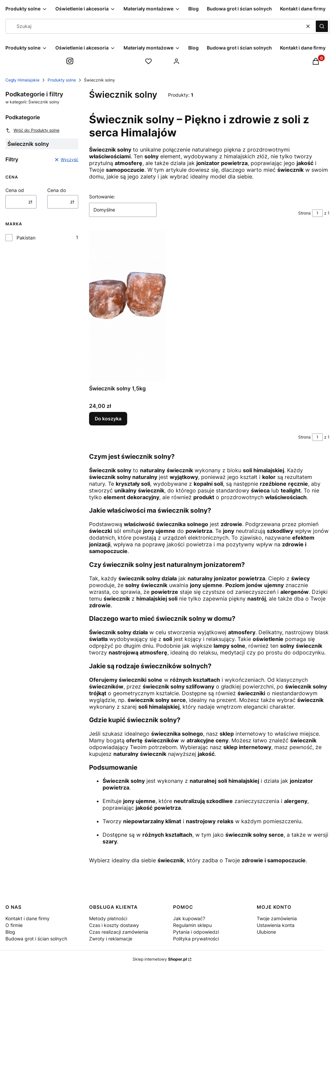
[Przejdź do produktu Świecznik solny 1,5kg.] (127, 306)
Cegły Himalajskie (22, 80)
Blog (10, 932)
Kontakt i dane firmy (27, 918)
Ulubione (266, 932)
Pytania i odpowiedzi (196, 932)
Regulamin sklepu (192, 925)
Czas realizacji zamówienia (118, 932)
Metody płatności (108, 918)
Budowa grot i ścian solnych (36, 938)
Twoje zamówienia (277, 918)
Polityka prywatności (196, 938)
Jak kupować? (189, 918)
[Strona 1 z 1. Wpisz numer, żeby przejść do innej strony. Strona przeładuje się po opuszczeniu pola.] (317, 213)
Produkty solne (62, 80)
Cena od (14, 190)
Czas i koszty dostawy (114, 925)
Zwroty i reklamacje (110, 938)
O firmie (14, 925)
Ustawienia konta (276, 925)
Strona (304, 213)
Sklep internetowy (160, 959)
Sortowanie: (102, 196)
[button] (322, 26)
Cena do (56, 190)
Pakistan (26, 237)
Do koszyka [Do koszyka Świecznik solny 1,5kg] (108, 418)
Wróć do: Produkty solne (32, 130)
